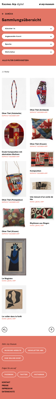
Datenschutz (8, 392)
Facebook (9, 374)
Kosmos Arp (13, 4)
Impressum (7, 388)
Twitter (23, 374)
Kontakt (6, 382)
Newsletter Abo (35, 350)
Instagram (39, 374)
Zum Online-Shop (13, 358)
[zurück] (7, 14)
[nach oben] (51, 329)
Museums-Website (13, 350)
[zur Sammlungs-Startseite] (4, 329)
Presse (5, 385)
